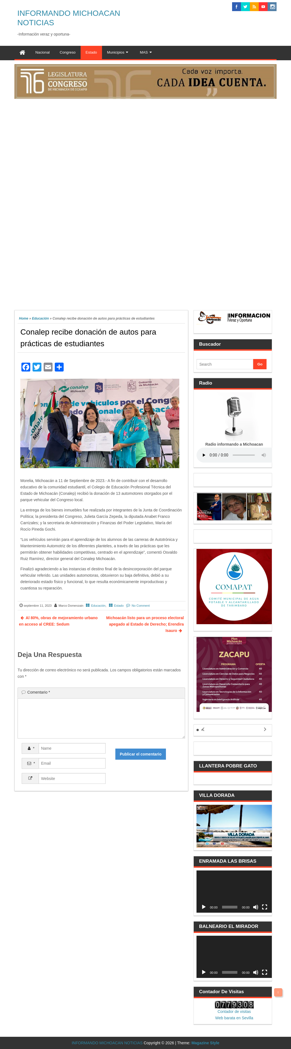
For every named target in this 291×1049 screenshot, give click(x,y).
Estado (119, 605)
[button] (198, 730)
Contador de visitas (234, 1011)
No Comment (141, 605)
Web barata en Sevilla (234, 1018)
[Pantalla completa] (264, 907)
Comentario (38, 692)
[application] (234, 891)
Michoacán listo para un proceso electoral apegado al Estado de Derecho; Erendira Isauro (145, 624)
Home (23, 318)
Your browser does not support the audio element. (238, 455)
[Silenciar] (255, 907)
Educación (40, 318)
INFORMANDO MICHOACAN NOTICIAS (107, 1043)
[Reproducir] (204, 907)
